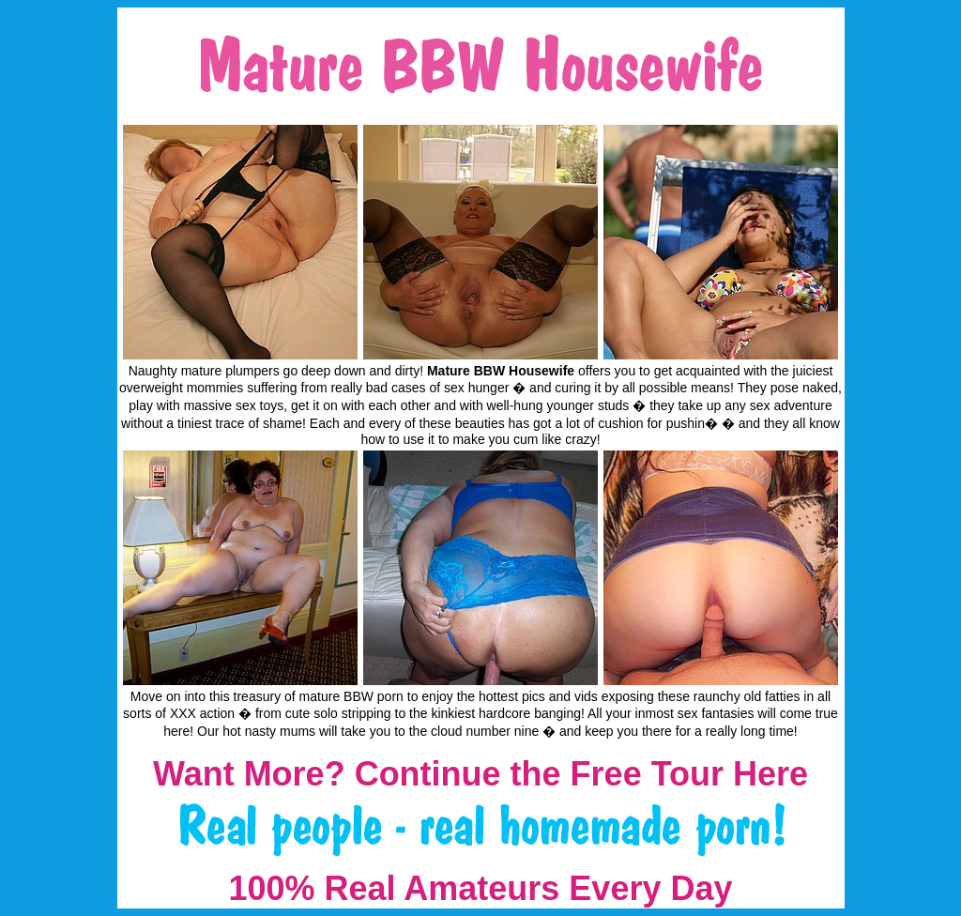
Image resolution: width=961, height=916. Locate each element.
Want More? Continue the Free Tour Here (480, 774)
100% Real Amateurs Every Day (481, 888)
